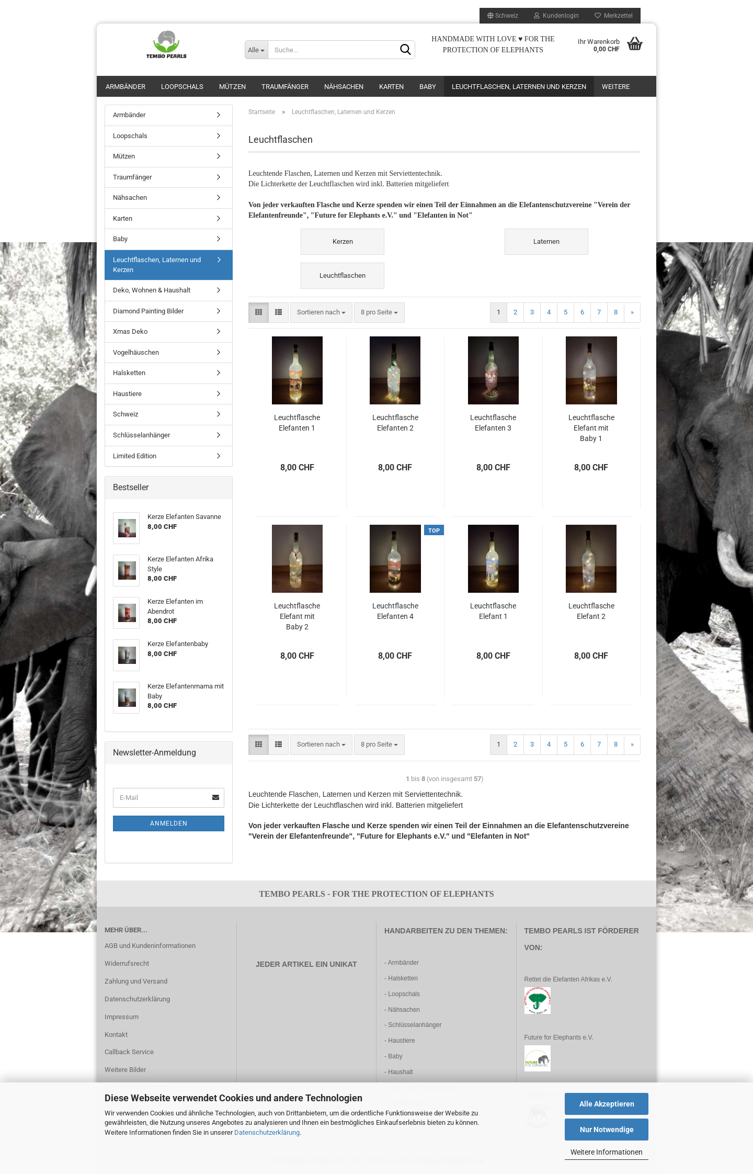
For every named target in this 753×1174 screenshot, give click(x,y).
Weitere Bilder (125, 1070)
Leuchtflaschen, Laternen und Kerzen (519, 87)
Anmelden (169, 823)
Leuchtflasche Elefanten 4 (395, 611)
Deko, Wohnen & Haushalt (151, 290)
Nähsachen (343, 87)
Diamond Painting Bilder (148, 311)
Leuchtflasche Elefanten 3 (493, 422)
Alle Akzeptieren (606, 1104)
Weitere (616, 87)
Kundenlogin (556, 15)
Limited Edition (134, 456)
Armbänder (125, 87)
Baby (427, 87)
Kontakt (116, 1034)
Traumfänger (285, 87)
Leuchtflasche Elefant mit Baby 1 (591, 428)
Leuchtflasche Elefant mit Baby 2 (297, 616)
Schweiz (125, 414)
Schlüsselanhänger (141, 435)
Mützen (232, 87)
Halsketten (129, 373)
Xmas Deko (130, 331)
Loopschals (182, 87)
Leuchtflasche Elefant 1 (493, 611)
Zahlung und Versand (136, 981)
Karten (391, 87)
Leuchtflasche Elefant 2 (591, 611)
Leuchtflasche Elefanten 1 (297, 422)
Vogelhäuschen (136, 352)
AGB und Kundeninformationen (150, 946)
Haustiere (127, 394)
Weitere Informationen (607, 1152)
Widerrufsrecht (127, 963)
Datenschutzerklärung (267, 1132)
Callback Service (129, 1052)
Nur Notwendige (607, 1129)
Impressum (122, 1017)
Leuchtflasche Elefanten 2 (395, 422)
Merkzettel (614, 15)
